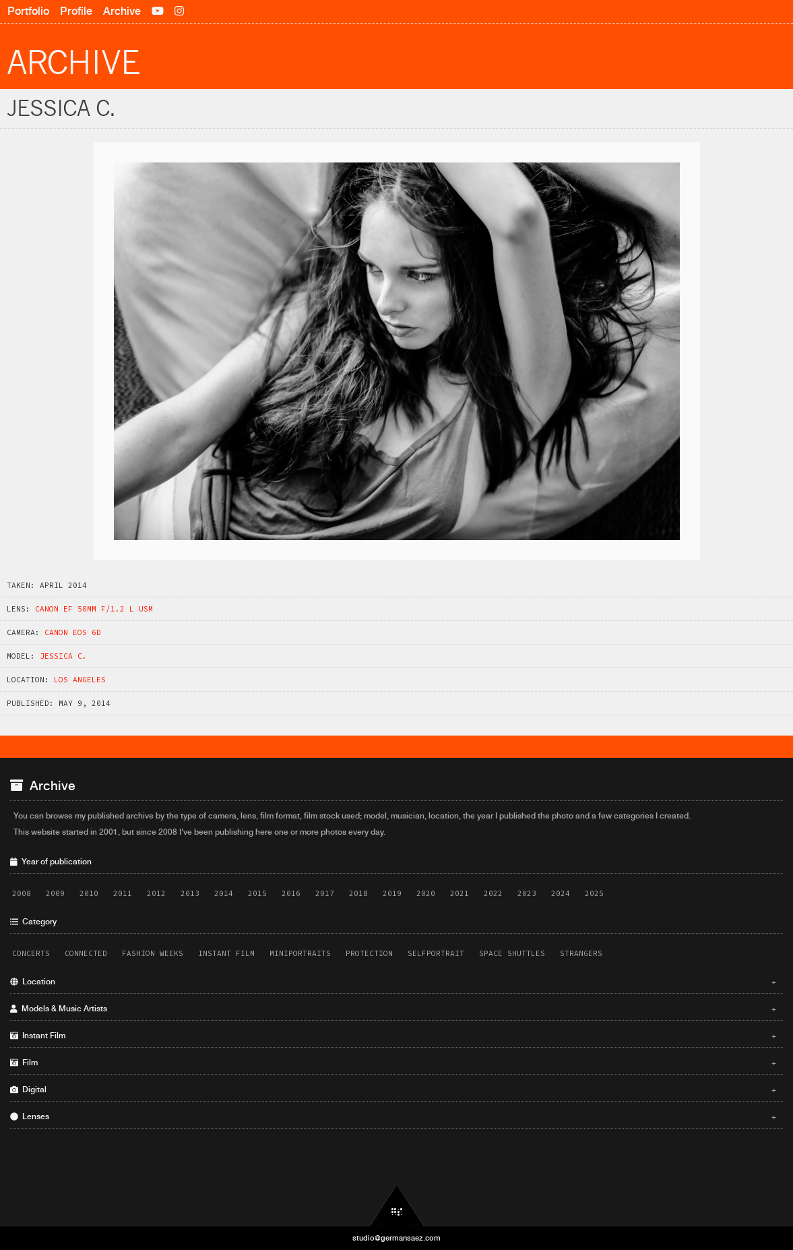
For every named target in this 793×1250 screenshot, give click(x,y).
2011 (122, 893)
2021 (459, 893)
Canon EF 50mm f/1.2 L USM (94, 609)
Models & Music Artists (393, 1008)
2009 (55, 893)
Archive (122, 11)
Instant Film (226, 953)
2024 (560, 893)
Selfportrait (436, 953)
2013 (190, 893)
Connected (86, 953)
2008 (21, 893)
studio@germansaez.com (396, 1238)
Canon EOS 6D (72, 632)
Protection (369, 953)
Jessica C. (63, 656)
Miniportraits (300, 953)
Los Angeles (80, 679)
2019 (392, 893)
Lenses (393, 1116)
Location (393, 981)
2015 (257, 893)
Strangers (581, 953)
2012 (156, 893)
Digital (393, 1089)
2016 (291, 893)
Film (393, 1062)
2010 (89, 893)
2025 (594, 893)
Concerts (31, 953)
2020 (425, 893)
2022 (493, 893)
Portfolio (28, 11)
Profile (76, 11)
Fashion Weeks (152, 953)
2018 (358, 893)
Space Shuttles (512, 953)
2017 (324, 893)
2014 (223, 893)
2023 (526, 893)
